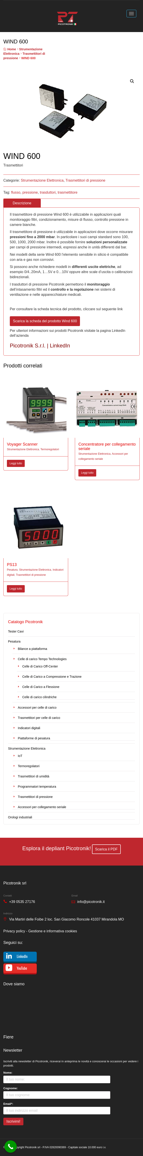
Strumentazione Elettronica (42, 180)
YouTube (22, 968)
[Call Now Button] (10, 1146)
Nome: (7, 1072)
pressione (30, 192)
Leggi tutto (16, 463)
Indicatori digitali (29, 728)
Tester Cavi (16, 631)
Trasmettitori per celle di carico (39, 718)
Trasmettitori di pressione (85, 180)
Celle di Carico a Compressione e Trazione (52, 676)
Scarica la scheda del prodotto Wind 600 (45, 321)
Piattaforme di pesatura (34, 738)
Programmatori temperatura (37, 786)
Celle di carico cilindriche (39, 697)
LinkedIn (22, 956)
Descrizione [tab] (22, 203)
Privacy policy (14, 931)
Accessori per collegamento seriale (42, 807)
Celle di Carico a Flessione (40, 687)
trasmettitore (68, 192)
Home (11, 49)
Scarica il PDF (106, 849)
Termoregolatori (50, 449)
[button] (132, 81)
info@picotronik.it (91, 902)
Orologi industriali (20, 817)
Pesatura (12, 569)
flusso (15, 192)
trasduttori (48, 192)
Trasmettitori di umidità (33, 776)
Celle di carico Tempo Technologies (42, 659)
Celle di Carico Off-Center (40, 666)
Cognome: (10, 1088)
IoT (20, 756)
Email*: (8, 1103)
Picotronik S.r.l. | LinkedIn (40, 346)
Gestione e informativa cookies (52, 931)
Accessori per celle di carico (37, 707)
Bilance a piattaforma (32, 649)
